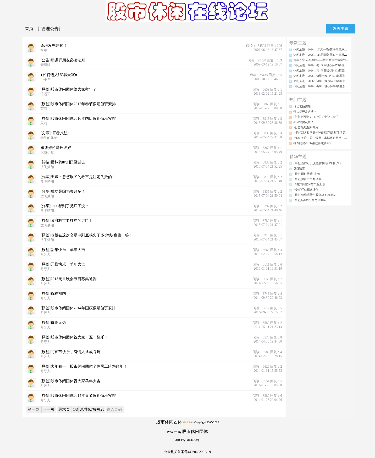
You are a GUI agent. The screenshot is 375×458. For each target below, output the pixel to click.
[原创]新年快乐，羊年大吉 (62, 250)
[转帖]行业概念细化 (305, 189)
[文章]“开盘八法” (54, 133)
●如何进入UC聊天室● (58, 75)
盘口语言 (299, 168)
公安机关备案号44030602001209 (187, 452)
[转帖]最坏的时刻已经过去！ (64, 162)
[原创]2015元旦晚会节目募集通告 (68, 279)
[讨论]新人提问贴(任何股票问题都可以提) (319, 132)
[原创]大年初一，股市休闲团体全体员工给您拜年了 (83, 366)
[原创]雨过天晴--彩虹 (306, 173)
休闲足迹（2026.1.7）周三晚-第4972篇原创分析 (323, 70)
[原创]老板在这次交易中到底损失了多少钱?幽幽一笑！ (86, 235)
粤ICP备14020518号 (187, 440)
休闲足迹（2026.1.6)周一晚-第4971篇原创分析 (322, 75)
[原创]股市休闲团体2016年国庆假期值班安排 (78, 118)
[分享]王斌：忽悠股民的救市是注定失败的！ (78, 177)
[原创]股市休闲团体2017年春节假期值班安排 (78, 104)
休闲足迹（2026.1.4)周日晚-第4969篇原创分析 (322, 86)
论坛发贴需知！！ (55, 46)
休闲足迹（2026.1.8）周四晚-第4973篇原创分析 (323, 65)
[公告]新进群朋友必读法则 (62, 60)
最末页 (64, 409)
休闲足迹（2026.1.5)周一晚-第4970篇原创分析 (322, 81)
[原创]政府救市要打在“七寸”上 (66, 220)
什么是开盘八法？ (304, 111)
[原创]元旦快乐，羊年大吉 (62, 264)
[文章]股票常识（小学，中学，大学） (317, 117)
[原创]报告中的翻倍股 (307, 179)
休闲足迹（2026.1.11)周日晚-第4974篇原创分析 (323, 54)
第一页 (33, 409)
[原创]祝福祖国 (53, 293)
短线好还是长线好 (55, 148)
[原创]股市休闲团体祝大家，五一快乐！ (74, 337)
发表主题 (340, 29)
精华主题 (298, 156)
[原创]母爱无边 (53, 323)
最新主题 (298, 42)
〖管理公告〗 (50, 28)
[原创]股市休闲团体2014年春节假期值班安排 (78, 395)
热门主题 (298, 99)
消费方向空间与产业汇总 (309, 184)
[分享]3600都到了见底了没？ (64, 206)
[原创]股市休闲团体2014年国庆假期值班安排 (78, 308)
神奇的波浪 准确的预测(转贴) (312, 143)
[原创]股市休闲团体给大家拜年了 (68, 89)
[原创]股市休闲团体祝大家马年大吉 (70, 381)
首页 (30, 28)
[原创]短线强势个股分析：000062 (314, 194)
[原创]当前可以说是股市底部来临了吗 (317, 163)
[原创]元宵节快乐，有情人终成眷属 (70, 352)
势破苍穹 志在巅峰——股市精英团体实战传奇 (322, 60)
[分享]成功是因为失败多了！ (64, 191)
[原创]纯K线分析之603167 (309, 200)
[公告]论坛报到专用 (305, 127)
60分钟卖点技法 (303, 122)
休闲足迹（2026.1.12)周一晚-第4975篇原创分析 (323, 49)
